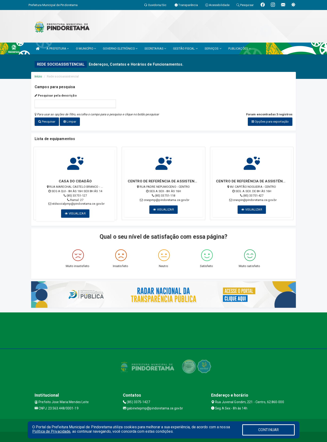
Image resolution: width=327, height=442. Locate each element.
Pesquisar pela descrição (56, 95)
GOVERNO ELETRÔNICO (120, 48)
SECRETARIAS (155, 48)
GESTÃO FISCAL (185, 48)
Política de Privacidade (51, 431)
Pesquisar (46, 121)
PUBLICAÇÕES (239, 48)
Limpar (69, 121)
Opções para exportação (270, 121)
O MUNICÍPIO (86, 48)
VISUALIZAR (75, 212)
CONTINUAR (268, 430)
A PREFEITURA (57, 48)
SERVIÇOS (213, 48)
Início (38, 76)
